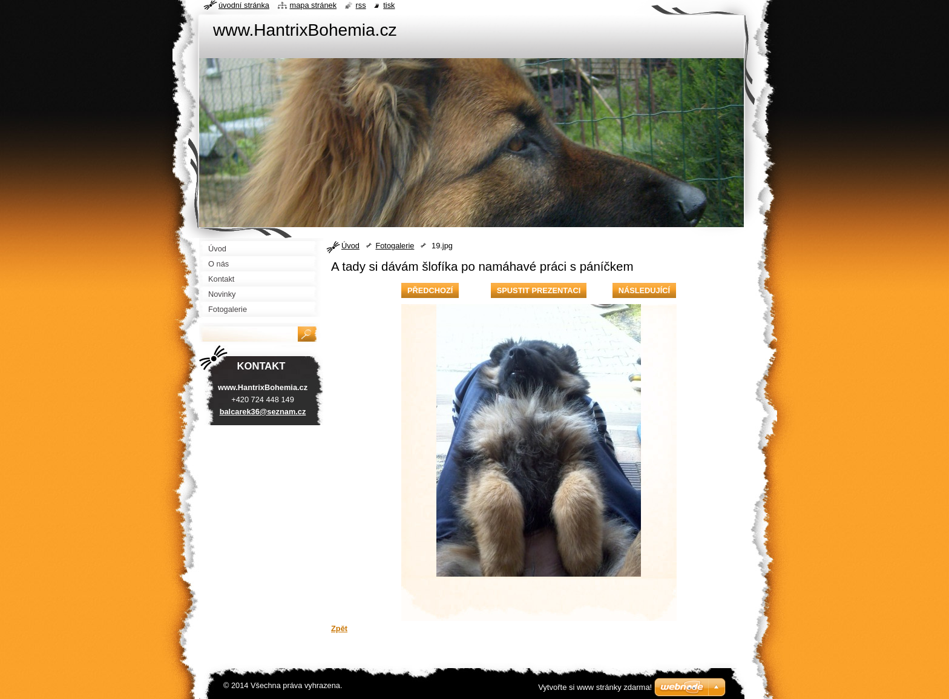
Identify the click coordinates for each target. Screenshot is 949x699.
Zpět (339, 628)
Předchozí (430, 290)
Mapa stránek (313, 5)
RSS (361, 5)
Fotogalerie (394, 245)
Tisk (389, 5)
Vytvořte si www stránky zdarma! (595, 687)
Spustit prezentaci (538, 290)
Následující (644, 290)
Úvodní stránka (243, 5)
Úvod (350, 245)
